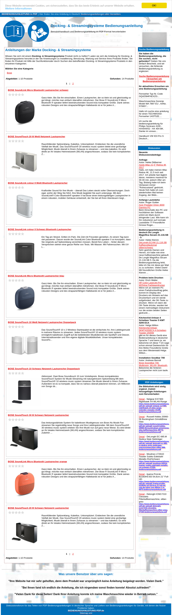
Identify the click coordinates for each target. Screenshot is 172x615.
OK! (154, 5)
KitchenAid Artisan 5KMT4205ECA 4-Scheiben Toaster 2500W (152, 330)
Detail (142, 399)
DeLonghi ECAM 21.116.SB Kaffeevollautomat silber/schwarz (153, 245)
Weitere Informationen (18, 8)
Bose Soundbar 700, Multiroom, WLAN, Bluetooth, (153, 364)
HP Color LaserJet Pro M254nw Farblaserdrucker (152, 283)
